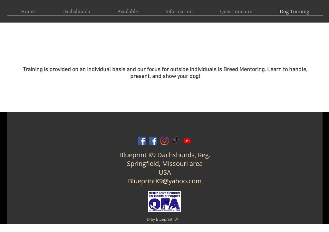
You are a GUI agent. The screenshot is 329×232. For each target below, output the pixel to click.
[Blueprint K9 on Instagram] (164, 141)
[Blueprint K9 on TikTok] (176, 141)
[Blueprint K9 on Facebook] (142, 141)
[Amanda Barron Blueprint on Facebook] (153, 141)
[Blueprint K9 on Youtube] (187, 141)
